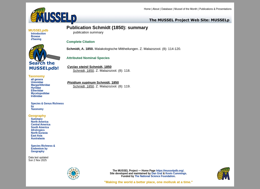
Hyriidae (36, 87)
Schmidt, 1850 (89, 67)
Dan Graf (157, 173)
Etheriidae (37, 90)
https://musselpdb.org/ (170, 170)
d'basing (36, 39)
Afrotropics (38, 130)
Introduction (38, 33)
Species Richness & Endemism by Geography (43, 148)
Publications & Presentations (215, 9)
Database (166, 9)
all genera (37, 79)
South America (40, 127)
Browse (35, 36)
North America (39, 121)
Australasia (38, 138)
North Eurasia (39, 132)
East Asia (36, 135)
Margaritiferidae (40, 85)
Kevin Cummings (176, 173)
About (156, 9)
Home (147, 9)
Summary (37, 119)
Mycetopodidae (40, 93)
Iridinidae (36, 96)
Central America (40, 124)
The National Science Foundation (155, 176)
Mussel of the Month (185, 9)
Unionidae (37, 82)
